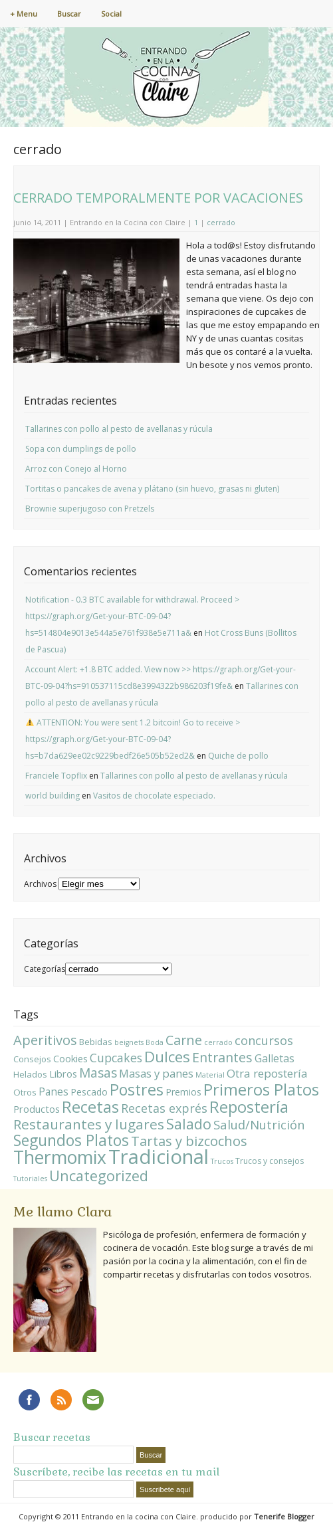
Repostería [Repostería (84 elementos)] (248, 1106)
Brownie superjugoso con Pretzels (89, 508)
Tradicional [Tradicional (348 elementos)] (158, 1156)
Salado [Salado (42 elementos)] (188, 1123)
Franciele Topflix (56, 775)
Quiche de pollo (238, 755)
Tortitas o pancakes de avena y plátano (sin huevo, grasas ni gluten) (152, 488)
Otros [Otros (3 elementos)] (25, 1092)
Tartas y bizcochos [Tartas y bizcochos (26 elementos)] (189, 1141)
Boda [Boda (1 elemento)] (155, 1042)
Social (111, 14)
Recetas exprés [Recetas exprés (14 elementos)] (164, 1108)
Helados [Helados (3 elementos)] (30, 1074)
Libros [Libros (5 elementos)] (63, 1073)
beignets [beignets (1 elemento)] (129, 1042)
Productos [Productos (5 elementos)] (36, 1108)
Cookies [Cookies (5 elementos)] (70, 1058)
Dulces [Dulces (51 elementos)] (167, 1056)
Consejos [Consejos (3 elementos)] (32, 1059)
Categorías (44, 969)
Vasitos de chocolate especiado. (154, 795)
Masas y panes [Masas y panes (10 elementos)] (156, 1073)
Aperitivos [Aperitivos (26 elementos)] (45, 1040)
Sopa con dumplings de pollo (80, 448)
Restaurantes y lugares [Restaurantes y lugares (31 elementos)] (88, 1124)
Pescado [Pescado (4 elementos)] (89, 1092)
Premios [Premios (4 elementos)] (183, 1092)
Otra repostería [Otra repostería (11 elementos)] (267, 1073)
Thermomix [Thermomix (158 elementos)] (59, 1157)
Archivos (40, 884)
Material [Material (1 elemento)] (210, 1075)
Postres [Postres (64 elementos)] (137, 1089)
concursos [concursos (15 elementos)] (264, 1040)
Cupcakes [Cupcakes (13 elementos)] (116, 1058)
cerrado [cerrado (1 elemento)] (218, 1042)
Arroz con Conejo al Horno (76, 468)
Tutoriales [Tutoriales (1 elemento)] (30, 1178)
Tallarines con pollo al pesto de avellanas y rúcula (119, 428)
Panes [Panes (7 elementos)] (53, 1091)
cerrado (221, 222)
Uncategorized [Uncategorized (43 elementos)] (98, 1175)
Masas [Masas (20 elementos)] (98, 1073)
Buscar (69, 14)
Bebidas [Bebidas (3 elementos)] (95, 1042)
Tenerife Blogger (284, 1516)
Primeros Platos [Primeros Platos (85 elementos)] (261, 1089)
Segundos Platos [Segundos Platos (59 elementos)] (71, 1140)
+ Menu (23, 14)
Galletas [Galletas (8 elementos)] (274, 1058)
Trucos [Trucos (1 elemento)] (222, 1161)
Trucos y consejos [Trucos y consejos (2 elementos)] (269, 1161)
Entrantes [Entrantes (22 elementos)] (222, 1057)
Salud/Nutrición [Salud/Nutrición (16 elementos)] (259, 1124)
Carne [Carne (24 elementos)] (184, 1040)
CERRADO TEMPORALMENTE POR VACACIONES (158, 198)
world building (52, 795)
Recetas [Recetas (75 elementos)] (90, 1106)
